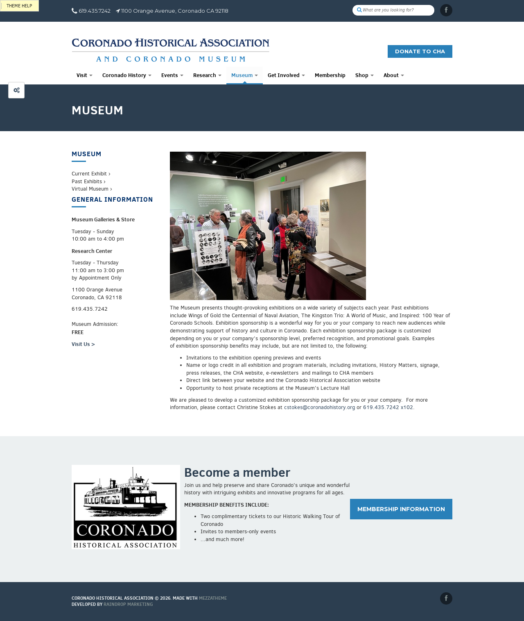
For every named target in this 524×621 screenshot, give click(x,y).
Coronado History (126, 75)
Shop (364, 75)
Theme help (19, 6)
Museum (244, 75)
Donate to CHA (420, 51)
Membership (330, 75)
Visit (85, 75)
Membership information (401, 509)
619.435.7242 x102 (388, 407)
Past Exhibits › (89, 181)
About (394, 75)
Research (207, 75)
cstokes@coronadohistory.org (319, 407)
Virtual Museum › (92, 188)
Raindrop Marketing (128, 604)
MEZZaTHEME (213, 598)
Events (172, 75)
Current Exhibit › (91, 173)
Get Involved (286, 75)
